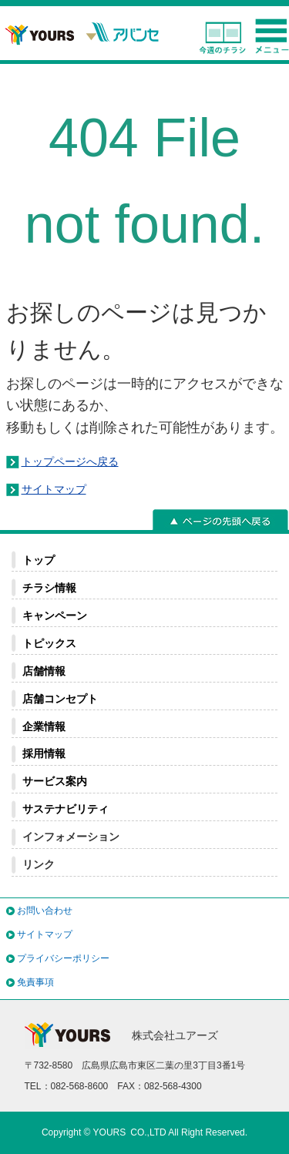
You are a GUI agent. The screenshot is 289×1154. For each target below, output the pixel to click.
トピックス (49, 643)
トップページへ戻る (70, 461)
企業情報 (44, 726)
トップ (38, 560)
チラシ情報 (49, 588)
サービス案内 (54, 781)
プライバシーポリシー (63, 958)
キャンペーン (54, 615)
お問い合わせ (44, 910)
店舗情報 (44, 671)
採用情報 (44, 753)
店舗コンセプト (60, 699)
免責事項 (35, 982)
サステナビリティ (65, 809)
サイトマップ (54, 489)
